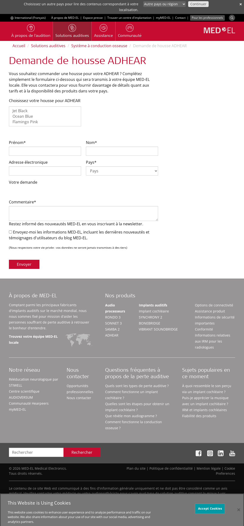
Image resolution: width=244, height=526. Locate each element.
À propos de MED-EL (65, 18)
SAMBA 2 (112, 329)
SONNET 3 (113, 323)
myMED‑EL (163, 18)
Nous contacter (79, 398)
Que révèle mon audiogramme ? (131, 416)
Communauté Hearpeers (29, 403)
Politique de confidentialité (171, 468)
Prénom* (17, 142)
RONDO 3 (113, 317)
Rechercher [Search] (81, 452)
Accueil (19, 45)
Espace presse (93, 18)
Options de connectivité (214, 305)
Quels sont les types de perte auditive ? (137, 385)
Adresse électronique (28, 162)
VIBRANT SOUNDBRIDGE (158, 329)
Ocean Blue (45, 116)
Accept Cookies (210, 512)
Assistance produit (210, 311)
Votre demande (23, 182)
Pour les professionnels (207, 18)
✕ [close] (240, 4)
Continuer (198, 4)
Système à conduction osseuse (99, 45)
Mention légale (209, 468)
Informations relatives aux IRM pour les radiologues (212, 341)
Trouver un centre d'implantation (129, 18)
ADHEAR (111, 335)
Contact (180, 18)
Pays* (91, 162)
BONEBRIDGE (149, 323)
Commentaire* (22, 202)
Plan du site (136, 468)
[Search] (232, 18)
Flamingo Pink (45, 122)
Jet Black (45, 111)
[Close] (238, 513)
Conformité (204, 329)
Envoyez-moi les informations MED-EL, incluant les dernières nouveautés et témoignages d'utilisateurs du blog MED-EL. (79, 234)
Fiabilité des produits (199, 416)
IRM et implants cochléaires (204, 410)
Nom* (91, 142)
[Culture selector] (164, 4)
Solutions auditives (48, 45)
